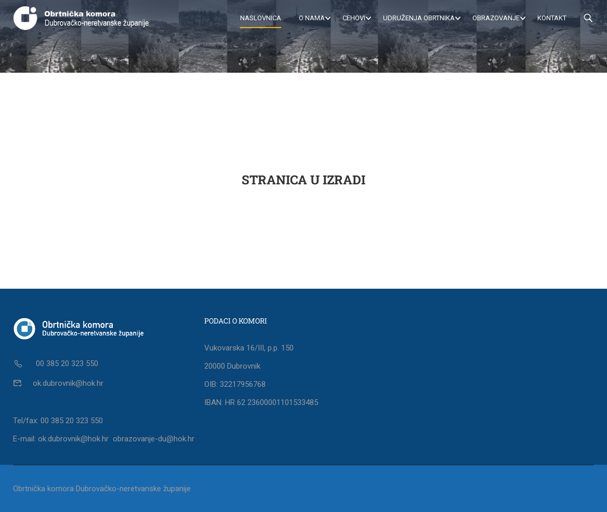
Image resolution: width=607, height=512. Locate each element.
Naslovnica (260, 18)
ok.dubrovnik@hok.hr (68, 383)
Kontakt (551, 18)
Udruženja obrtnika (419, 18)
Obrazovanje (496, 18)
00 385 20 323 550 (66, 363)
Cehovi (353, 18)
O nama (312, 18)
